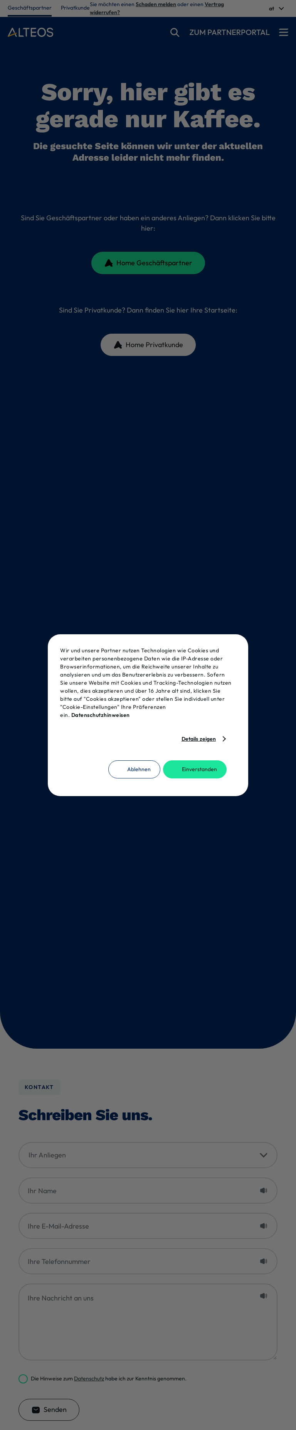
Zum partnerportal (230, 32)
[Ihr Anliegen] (148, 1155)
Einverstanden (199, 769)
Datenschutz (89, 1378)
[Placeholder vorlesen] (263, 1190)
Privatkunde (75, 7)
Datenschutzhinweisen (100, 715)
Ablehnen (139, 769)
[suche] (174, 32)
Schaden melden (156, 4)
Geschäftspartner (30, 7)
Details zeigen (199, 738)
